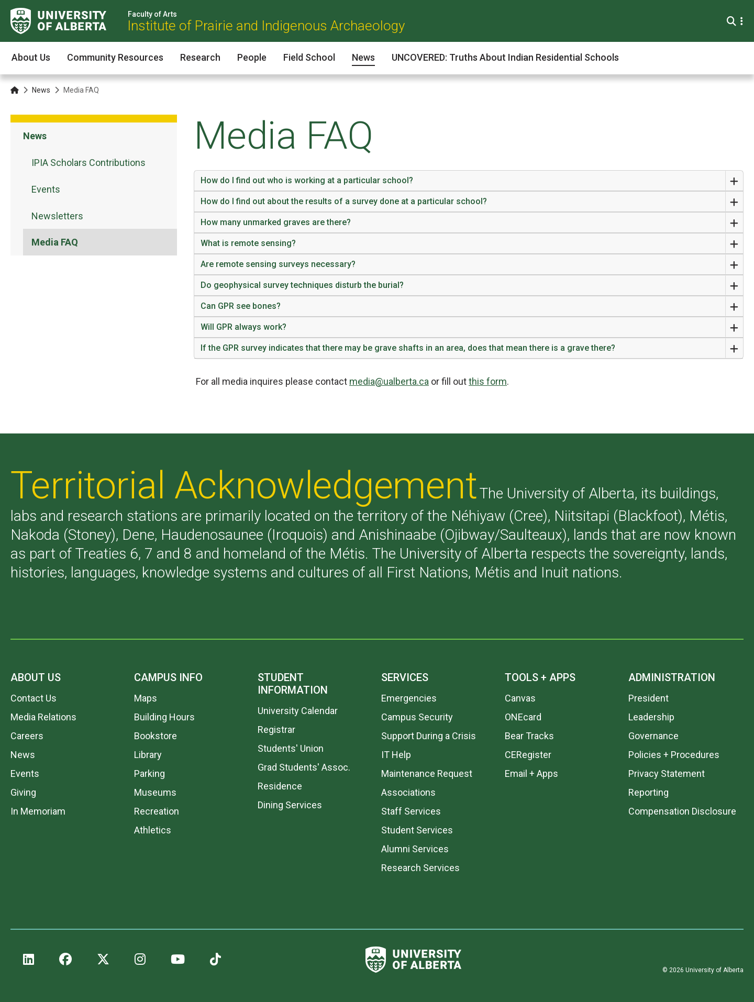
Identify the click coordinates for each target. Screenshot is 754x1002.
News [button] (363, 57)
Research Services (420, 867)
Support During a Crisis (428, 735)
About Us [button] (31, 57)
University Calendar (298, 710)
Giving (23, 792)
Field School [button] (309, 57)
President (648, 698)
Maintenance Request (426, 773)
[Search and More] (733, 21)
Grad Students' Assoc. (304, 767)
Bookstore (155, 735)
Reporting (648, 792)
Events (24, 773)
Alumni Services (415, 848)
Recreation (156, 811)
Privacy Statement (666, 773)
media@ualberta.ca (389, 381)
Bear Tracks (529, 735)
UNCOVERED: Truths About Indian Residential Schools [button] (505, 57)
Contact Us (33, 698)
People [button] (252, 57)
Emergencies (409, 698)
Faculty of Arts (152, 14)
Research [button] (200, 57)
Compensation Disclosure (682, 811)
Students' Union (291, 748)
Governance (653, 735)
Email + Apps (531, 773)
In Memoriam (37, 811)
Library (148, 754)
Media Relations (43, 716)
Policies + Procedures (673, 754)
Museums (155, 792)
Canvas (520, 698)
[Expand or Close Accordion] (734, 181)
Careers (26, 735)
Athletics (152, 830)
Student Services (417, 830)
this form (488, 381)
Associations (408, 792)
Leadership (651, 716)
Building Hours (164, 716)
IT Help (396, 754)
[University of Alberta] (58, 21)
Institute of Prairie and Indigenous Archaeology (266, 26)
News (41, 90)
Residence (280, 786)
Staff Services (411, 811)
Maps (145, 698)
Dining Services (290, 804)
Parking (149, 773)
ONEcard (523, 716)
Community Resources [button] (115, 57)
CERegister (528, 754)
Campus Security (417, 716)
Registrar (276, 729)
